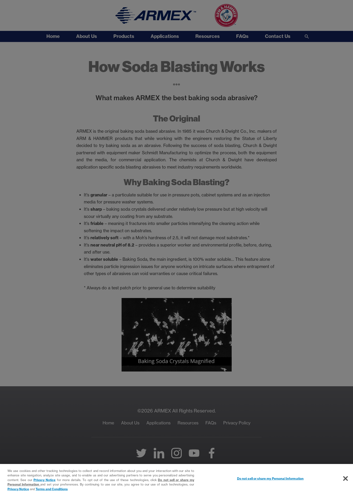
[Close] (345, 481)
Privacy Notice (44, 482)
